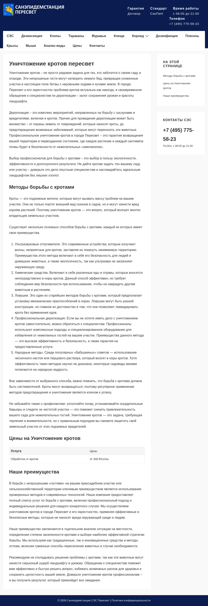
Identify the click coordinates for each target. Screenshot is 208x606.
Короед (141, 36)
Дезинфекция (167, 36)
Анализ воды (54, 45)
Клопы (55, 36)
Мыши (31, 45)
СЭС (10, 36)
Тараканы (76, 36)
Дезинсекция (31, 36)
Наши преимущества (176, 95)
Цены (77, 45)
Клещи (119, 36)
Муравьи (99, 36)
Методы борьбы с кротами (179, 75)
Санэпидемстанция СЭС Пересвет (88, 600)
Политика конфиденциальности (131, 600)
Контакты (97, 45)
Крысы (12, 45)
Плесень (192, 36)
